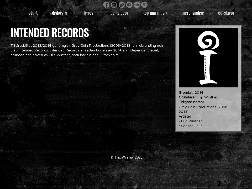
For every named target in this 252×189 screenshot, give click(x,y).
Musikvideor (117, 12)
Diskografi (61, 12)
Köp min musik (155, 12)
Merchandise (193, 12)
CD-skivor (226, 12)
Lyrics (88, 12)
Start (33, 12)
